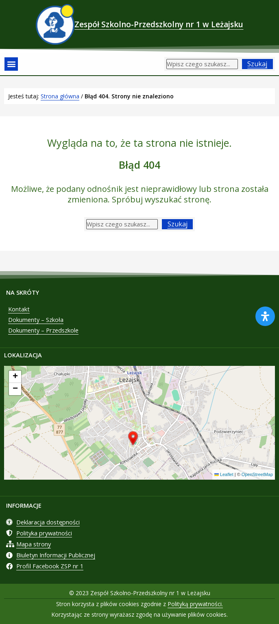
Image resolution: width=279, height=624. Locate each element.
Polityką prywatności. (195, 604)
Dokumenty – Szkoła (35, 319)
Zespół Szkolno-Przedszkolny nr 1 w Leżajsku (158, 24)
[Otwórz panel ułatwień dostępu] (265, 316)
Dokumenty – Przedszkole (43, 330)
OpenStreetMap (257, 474)
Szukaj (257, 63)
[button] (11, 64)
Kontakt (19, 309)
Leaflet (223, 474)
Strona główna (60, 96)
